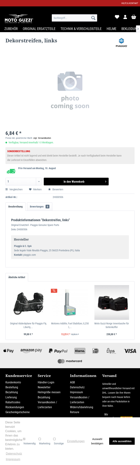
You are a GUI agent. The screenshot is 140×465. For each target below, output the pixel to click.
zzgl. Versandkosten (42, 138)
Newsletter (44, 387)
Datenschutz (77, 387)
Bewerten (55, 189)
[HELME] (111, 28)
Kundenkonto (13, 382)
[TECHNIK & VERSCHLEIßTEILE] (81, 28)
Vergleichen (14, 189)
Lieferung (11, 397)
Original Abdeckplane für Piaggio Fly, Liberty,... (28, 325)
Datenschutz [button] (14, 453)
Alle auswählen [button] (121, 441)
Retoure (74, 412)
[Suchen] (93, 18)
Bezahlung (11, 392)
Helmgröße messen (49, 392)
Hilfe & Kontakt (129, 3)
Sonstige (58, 441)
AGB (72, 382)
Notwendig (29, 441)
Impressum (76, 392)
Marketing (44, 441)
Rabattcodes (12, 402)
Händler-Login (46, 382)
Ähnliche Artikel (16, 277)
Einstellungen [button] (76, 441)
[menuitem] (74, 18)
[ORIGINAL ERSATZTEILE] (39, 28)
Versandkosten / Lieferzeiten (47, 405)
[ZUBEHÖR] (11, 28)
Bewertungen (39, 206)
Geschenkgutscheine (17, 412)
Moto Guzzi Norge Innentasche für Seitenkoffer (111, 325)
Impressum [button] (13, 459)
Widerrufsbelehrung (81, 407)
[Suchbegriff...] (74, 18)
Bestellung (11, 387)
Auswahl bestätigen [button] (97, 441)
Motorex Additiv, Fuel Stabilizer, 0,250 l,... (70, 325)
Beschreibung (15, 206)
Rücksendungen (14, 407)
